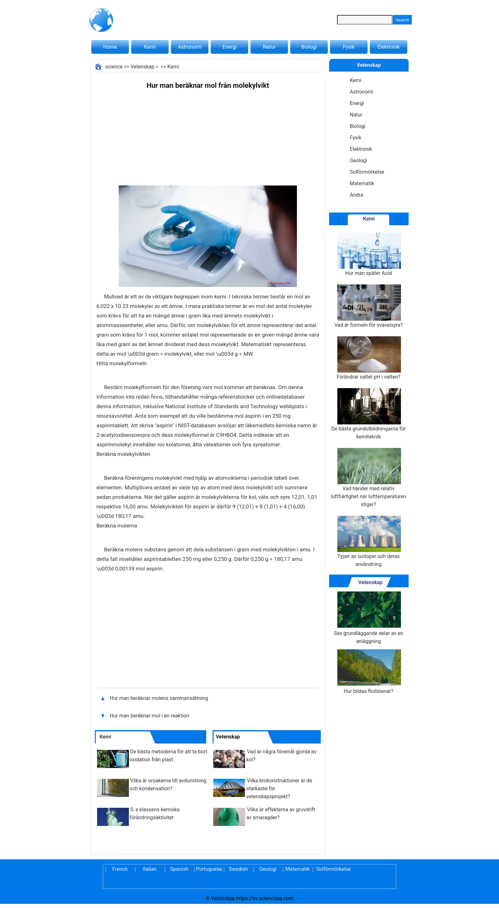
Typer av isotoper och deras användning (368, 541)
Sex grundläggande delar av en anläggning (368, 617)
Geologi (358, 160)
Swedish (238, 869)
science (114, 67)
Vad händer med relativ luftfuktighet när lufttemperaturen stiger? (368, 477)
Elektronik (388, 47)
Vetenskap (142, 67)
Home (110, 47)
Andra (356, 195)
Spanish (179, 869)
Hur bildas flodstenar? (368, 671)
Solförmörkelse (367, 172)
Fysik (349, 47)
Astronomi (189, 47)
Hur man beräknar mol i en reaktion (150, 716)
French (120, 869)
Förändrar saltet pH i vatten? (368, 358)
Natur (269, 47)
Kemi (150, 47)
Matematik (362, 183)
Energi (229, 47)
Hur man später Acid (368, 254)
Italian (150, 869)
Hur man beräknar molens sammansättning (159, 698)
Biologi (309, 47)
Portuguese (208, 869)
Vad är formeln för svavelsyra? (368, 306)
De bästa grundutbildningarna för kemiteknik (368, 414)
